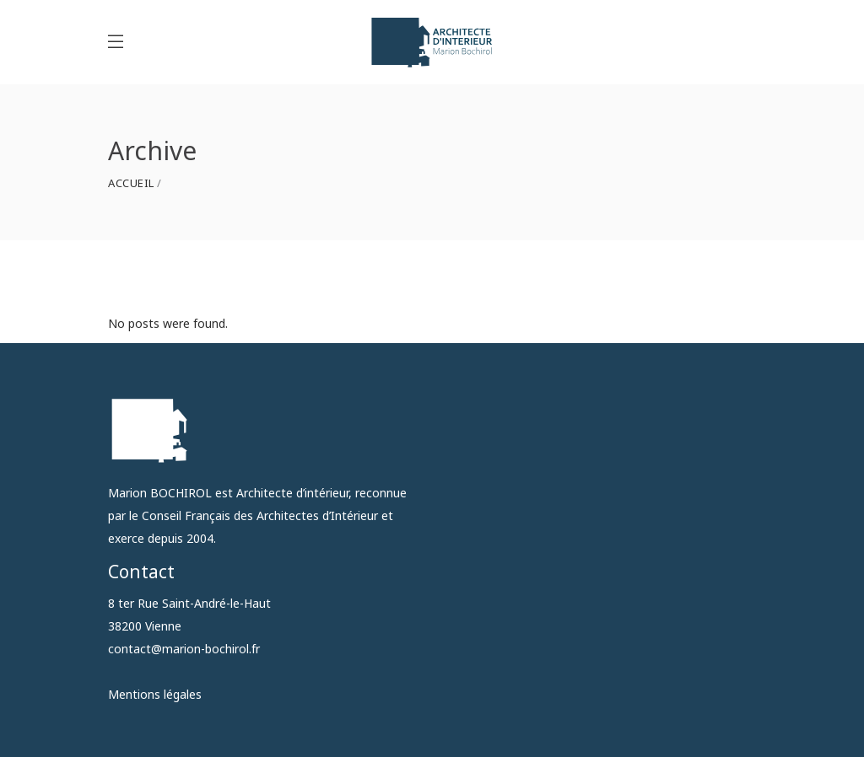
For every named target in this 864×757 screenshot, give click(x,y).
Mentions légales (155, 694)
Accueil (131, 183)
